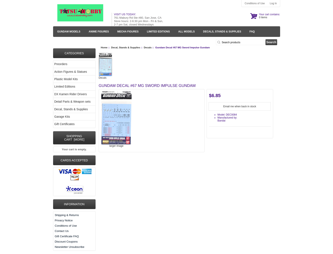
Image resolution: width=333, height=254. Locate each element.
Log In (273, 3)
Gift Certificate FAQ (67, 236)
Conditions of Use (255, 3)
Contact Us (62, 231)
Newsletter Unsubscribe (69, 246)
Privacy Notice (64, 220)
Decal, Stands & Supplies (125, 47)
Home (104, 47)
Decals (148, 47)
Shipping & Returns (67, 215)
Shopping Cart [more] (74, 137)
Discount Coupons (66, 241)
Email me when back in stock (239, 106)
